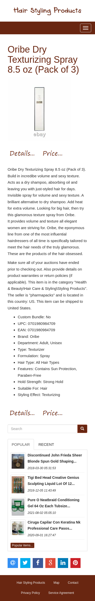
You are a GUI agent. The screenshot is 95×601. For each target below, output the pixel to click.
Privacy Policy (30, 593)
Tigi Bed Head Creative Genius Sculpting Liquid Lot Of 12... (53, 481)
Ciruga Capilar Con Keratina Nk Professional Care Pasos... (54, 525)
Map (56, 582)
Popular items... (22, 545)
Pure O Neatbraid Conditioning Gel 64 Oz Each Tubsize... (54, 503)
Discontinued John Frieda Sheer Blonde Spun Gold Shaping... (55, 458)
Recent (46, 444)
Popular (21, 444)
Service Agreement (61, 593)
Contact (73, 582)
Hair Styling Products (31, 582)
